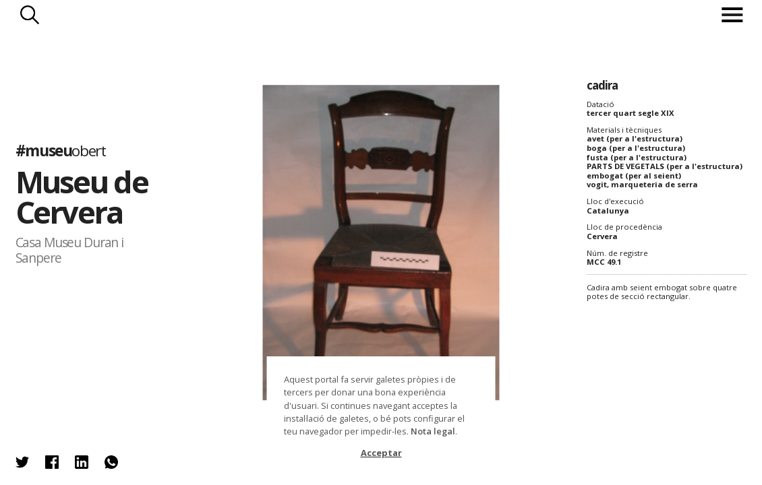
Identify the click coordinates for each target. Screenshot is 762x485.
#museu (61, 150)
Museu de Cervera (82, 196)
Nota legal (433, 431)
